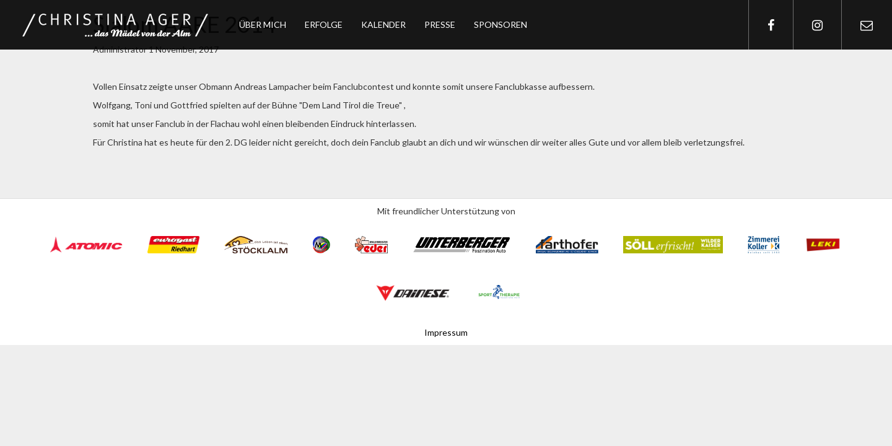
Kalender (383, 24)
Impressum (446, 332)
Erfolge (324, 24)
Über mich (262, 24)
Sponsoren (500, 24)
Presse (439, 24)
